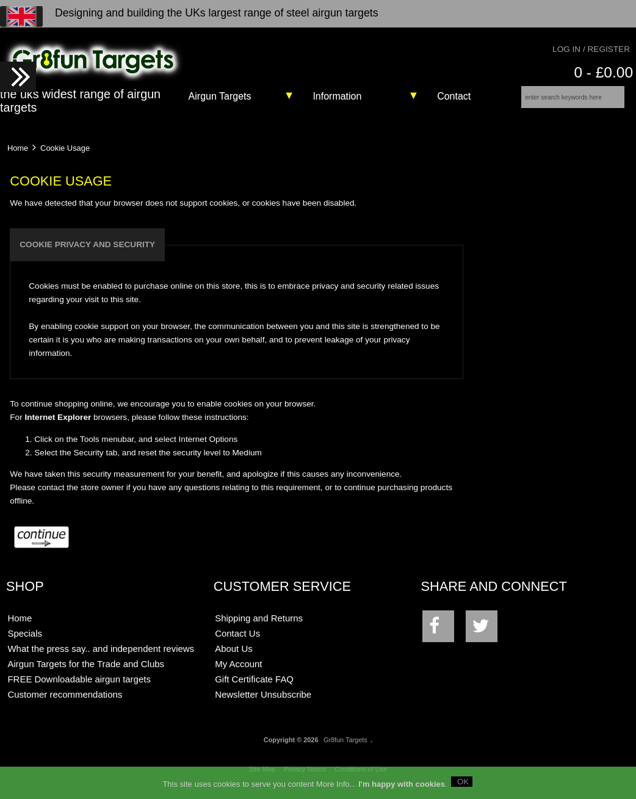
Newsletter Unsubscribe (263, 703)
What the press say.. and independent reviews (100, 657)
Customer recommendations (64, 703)
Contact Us (237, 642)
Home (17, 156)
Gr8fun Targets (345, 748)
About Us (234, 657)
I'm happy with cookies (401, 785)
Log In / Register (591, 49)
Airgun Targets (220, 96)
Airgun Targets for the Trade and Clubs (85, 672)
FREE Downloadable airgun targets (78, 687)
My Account (238, 672)
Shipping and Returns (259, 626)
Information (337, 96)
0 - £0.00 (603, 72)
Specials (24, 642)
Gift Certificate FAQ (254, 687)
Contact (454, 96)
